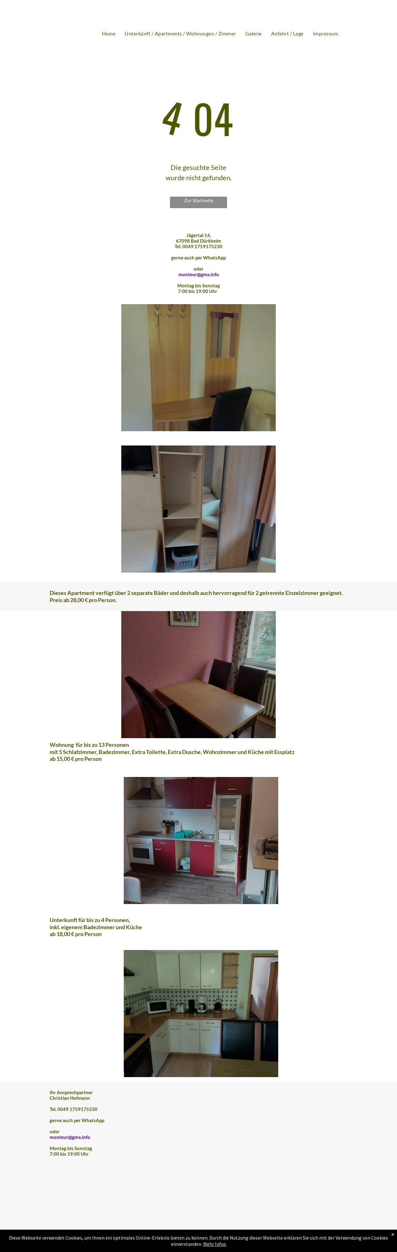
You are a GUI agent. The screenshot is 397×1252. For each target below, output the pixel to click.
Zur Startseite (198, 200)
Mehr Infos (214, 1244)
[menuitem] (108, 34)
